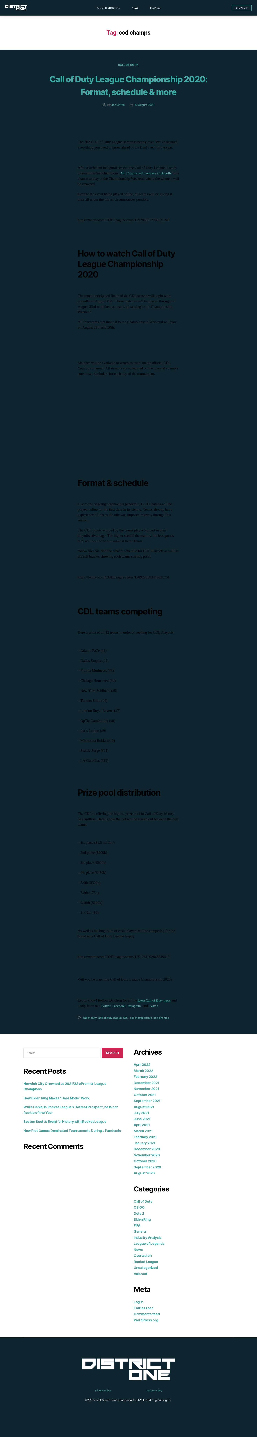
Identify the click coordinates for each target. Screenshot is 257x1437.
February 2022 (146, 1090)
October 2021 (146, 1108)
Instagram (142, 1019)
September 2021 (148, 1114)
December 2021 (148, 1096)
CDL (126, 1031)
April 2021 (143, 1138)
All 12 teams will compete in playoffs (147, 186)
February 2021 (146, 1150)
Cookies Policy (153, 1404)
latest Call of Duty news (155, 1013)
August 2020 (145, 1186)
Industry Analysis (149, 1251)
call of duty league (110, 1031)
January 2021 (146, 1156)
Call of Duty (128, 65)
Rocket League (147, 1275)
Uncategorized (147, 1281)
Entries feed (144, 1321)
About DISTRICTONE (108, 8)
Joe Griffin (117, 118)
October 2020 (146, 1174)
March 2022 (144, 1084)
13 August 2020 (144, 118)
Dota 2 (139, 1226)
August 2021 (145, 1120)
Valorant (141, 1287)
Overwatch (143, 1269)
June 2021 (143, 1132)
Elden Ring (143, 1232)
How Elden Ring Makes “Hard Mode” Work (60, 1111)
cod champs (161, 1031)
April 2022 (143, 1078)
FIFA (137, 1239)
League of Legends (151, 1257)
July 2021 (142, 1126)
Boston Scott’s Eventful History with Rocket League (68, 1135)
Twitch (163, 1019)
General (141, 1244)
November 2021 (148, 1102)
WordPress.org (147, 1333)
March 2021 (144, 1144)
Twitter (112, 1019)
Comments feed (148, 1327)
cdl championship (141, 1031)
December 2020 (148, 1162)
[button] (240, 8)
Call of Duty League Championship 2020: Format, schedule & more (128, 91)
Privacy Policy (103, 1404)
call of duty (90, 1031)
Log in (139, 1315)
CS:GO (139, 1220)
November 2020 (148, 1168)
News (135, 8)
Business (155, 8)
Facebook (126, 1019)
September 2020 (149, 1180)
